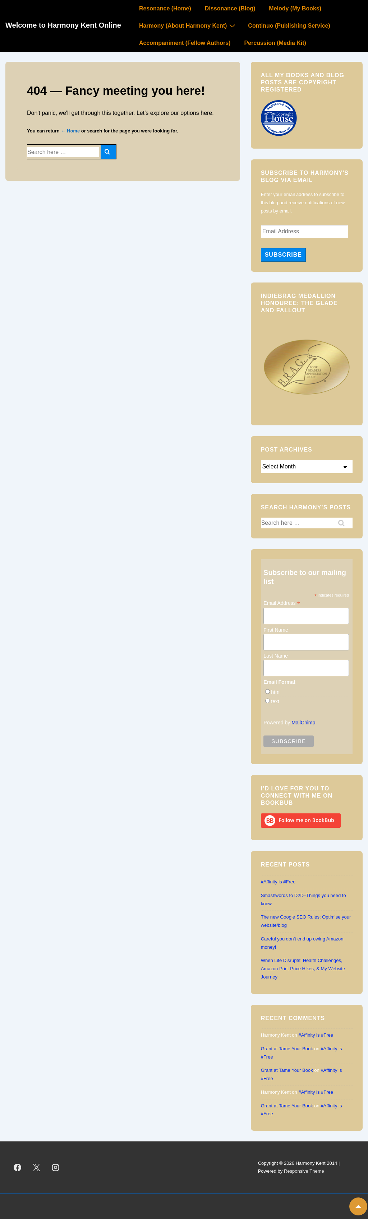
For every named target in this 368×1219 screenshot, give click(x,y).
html (275, 692)
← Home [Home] (70, 131)
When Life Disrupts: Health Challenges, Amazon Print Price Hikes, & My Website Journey (303, 969)
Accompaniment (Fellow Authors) (185, 43)
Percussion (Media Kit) (275, 43)
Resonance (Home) (165, 8)
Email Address (281, 603)
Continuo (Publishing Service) (289, 26)
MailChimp (303, 722)
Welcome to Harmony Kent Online (63, 25)
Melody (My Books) (295, 8)
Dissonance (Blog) (230, 8)
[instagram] (56, 1167)
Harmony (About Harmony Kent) (188, 25)
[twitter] (36, 1167)
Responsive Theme (304, 1171)
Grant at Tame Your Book (287, 1048)
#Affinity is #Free (278, 881)
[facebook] (17, 1167)
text (275, 701)
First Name (275, 630)
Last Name (275, 656)
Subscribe (283, 255)
